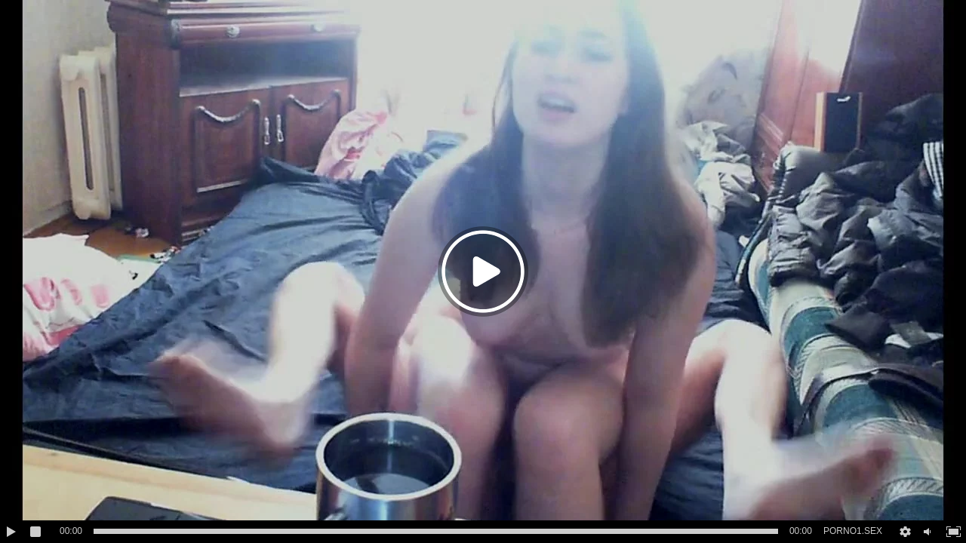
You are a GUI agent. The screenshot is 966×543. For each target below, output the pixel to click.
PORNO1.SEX (852, 531)
